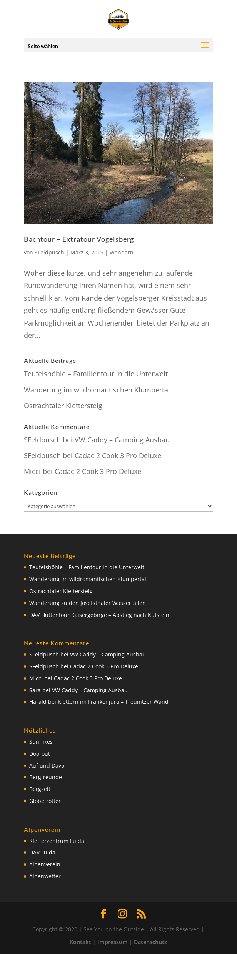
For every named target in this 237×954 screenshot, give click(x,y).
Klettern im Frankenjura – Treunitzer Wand (113, 701)
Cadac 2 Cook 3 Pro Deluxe (118, 455)
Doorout (39, 753)
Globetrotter (45, 800)
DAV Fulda (42, 852)
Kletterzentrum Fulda (56, 840)
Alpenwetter (45, 876)
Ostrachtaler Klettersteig (63, 405)
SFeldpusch (49, 252)
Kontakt (80, 942)
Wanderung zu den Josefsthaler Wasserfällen (87, 603)
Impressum (112, 942)
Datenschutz (150, 942)
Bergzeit (39, 789)
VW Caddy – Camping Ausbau (122, 439)
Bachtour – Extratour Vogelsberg (79, 239)
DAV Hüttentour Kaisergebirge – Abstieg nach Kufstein (99, 614)
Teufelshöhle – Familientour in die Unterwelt (96, 373)
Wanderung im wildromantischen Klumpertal (97, 389)
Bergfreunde (45, 777)
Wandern (122, 252)
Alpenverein (44, 864)
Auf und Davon (48, 765)
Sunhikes (41, 741)
